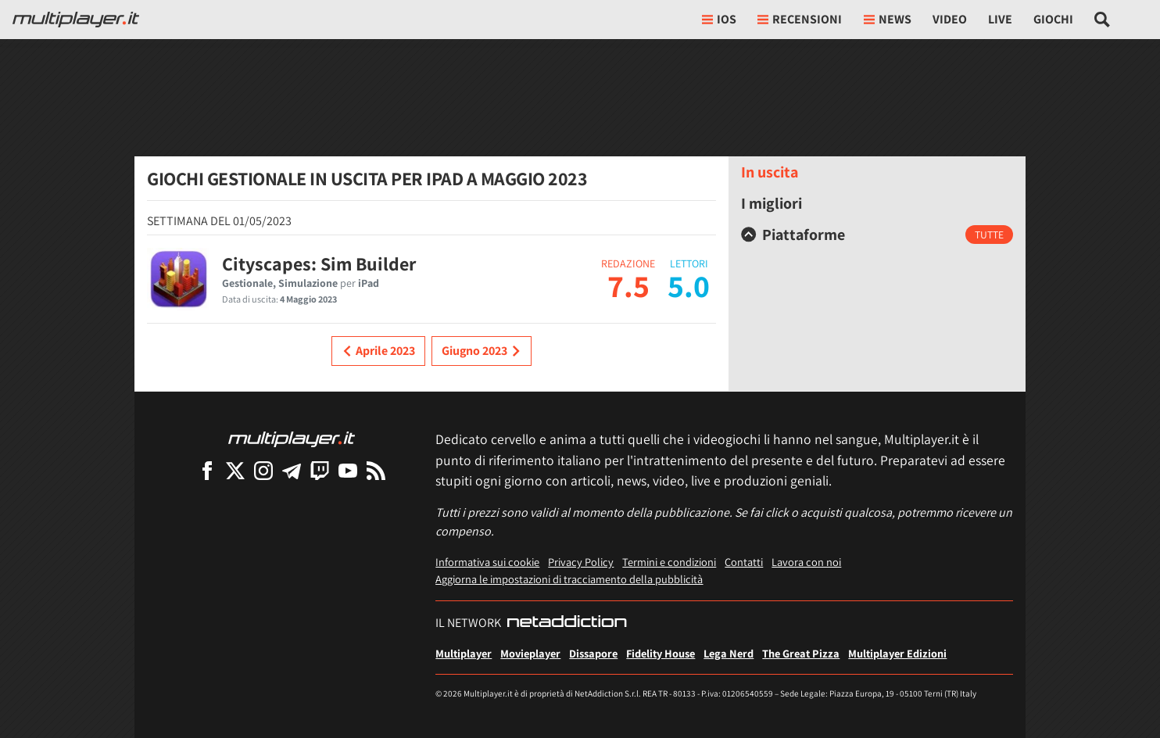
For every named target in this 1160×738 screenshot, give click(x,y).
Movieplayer (530, 653)
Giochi (1053, 19)
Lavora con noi (806, 561)
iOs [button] (719, 19)
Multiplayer (463, 653)
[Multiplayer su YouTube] (347, 470)
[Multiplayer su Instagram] (263, 470)
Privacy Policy (581, 561)
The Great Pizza (801, 653)
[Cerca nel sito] (1102, 19)
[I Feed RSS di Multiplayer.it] (376, 470)
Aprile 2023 (378, 351)
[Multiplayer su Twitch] (319, 470)
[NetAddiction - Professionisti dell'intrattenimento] (566, 623)
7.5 (628, 285)
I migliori (771, 203)
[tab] (877, 234)
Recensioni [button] (799, 19)
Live (1000, 19)
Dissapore (593, 653)
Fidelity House (660, 653)
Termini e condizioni (669, 561)
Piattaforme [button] (793, 234)
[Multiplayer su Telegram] (291, 470)
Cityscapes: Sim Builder (319, 263)
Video (950, 19)
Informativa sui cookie (487, 561)
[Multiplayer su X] (235, 470)
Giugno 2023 (481, 351)
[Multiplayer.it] (76, 19)
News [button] (887, 19)
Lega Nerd (729, 653)
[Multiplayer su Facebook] (207, 470)
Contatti (744, 561)
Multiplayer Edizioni (897, 653)
